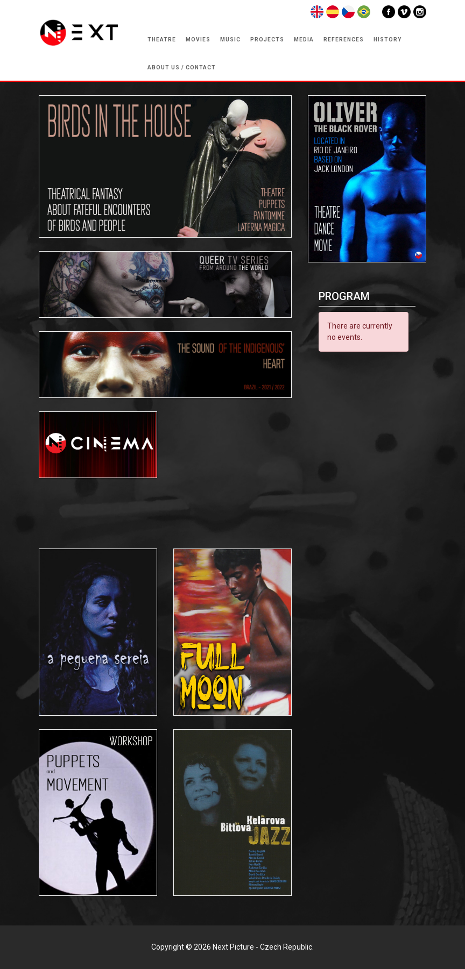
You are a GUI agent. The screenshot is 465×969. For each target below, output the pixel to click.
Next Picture (233, 947)
